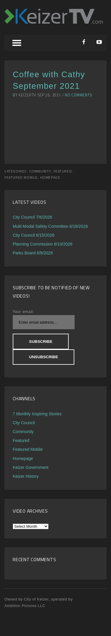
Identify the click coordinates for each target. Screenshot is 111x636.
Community (40, 171)
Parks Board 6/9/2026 (33, 253)
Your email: (23, 311)
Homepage (50, 177)
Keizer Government (31, 467)
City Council (24, 422)
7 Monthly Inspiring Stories (37, 413)
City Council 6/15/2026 (33, 235)
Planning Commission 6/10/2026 (43, 244)
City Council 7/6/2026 (32, 217)
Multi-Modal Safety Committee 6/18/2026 (50, 226)
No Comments (78, 95)
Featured (63, 171)
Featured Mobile (21, 177)
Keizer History (25, 476)
